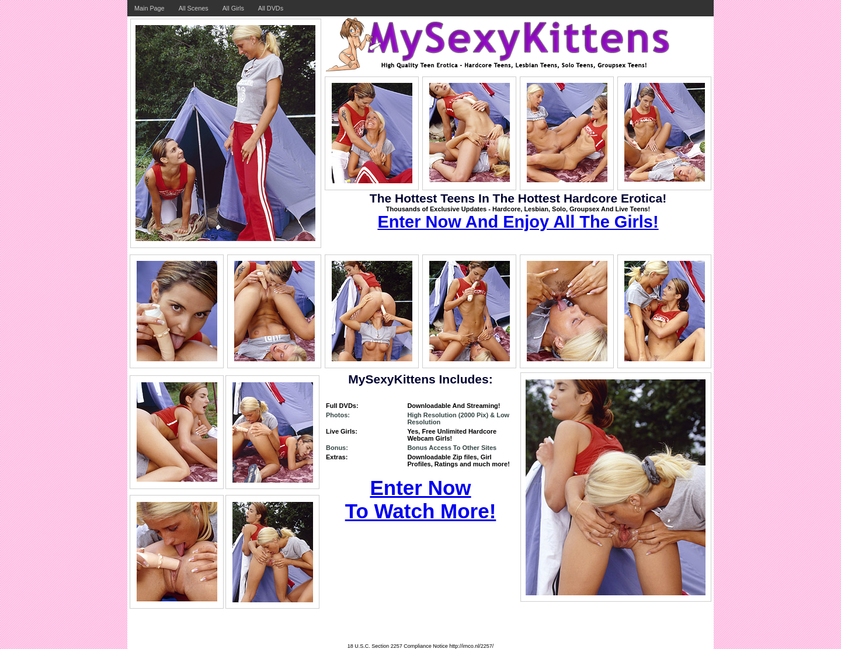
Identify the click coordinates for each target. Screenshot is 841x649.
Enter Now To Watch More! (420, 499)
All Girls (233, 8)
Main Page (149, 8)
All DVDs (270, 8)
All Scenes (193, 8)
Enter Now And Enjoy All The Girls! (517, 221)
